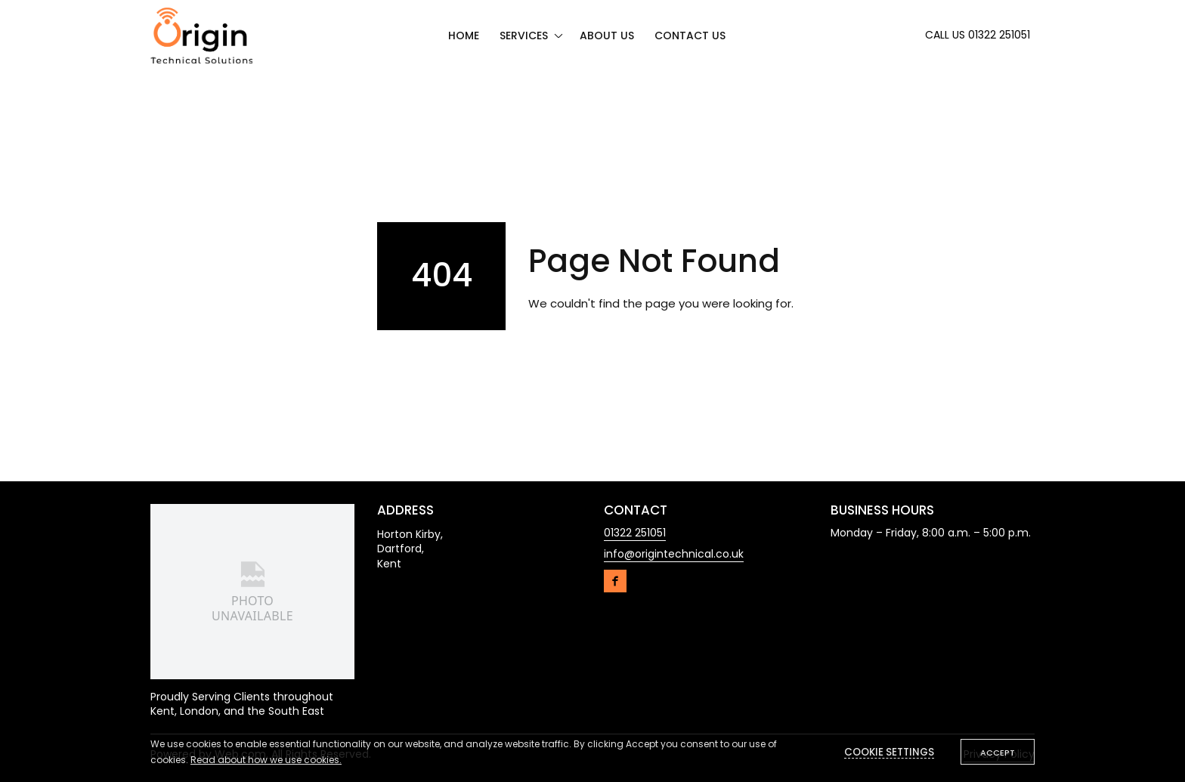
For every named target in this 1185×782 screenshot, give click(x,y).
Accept (997, 752)
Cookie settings (889, 752)
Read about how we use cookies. (266, 759)
